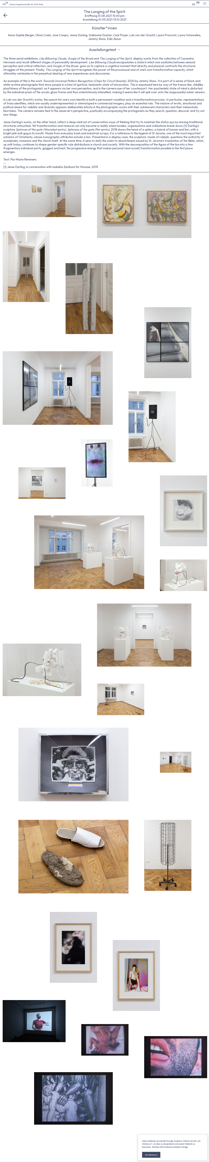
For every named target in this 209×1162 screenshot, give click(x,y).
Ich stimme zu (151, 1154)
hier (186, 1147)
